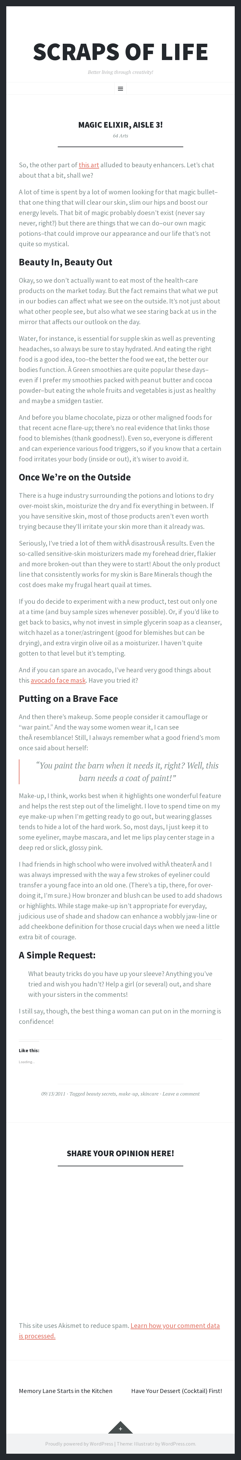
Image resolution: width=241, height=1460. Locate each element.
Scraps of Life (121, 51)
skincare (149, 1093)
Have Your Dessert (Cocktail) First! (173, 1390)
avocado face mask (58, 680)
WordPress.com (178, 1444)
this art (89, 164)
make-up (128, 1093)
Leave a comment (181, 1093)
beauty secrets (101, 1093)
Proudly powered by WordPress (79, 1444)
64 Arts (120, 135)
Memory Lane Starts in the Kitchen (69, 1390)
